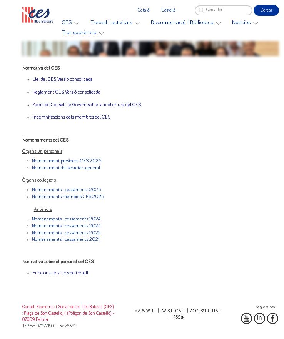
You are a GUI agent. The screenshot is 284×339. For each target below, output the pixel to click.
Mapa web (144, 311)
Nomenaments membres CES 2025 (68, 196)
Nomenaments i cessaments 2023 (66, 226)
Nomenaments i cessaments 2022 (66, 232)
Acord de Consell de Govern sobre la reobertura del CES (87, 104)
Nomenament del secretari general (66, 167)
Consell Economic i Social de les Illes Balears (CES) (68, 307)
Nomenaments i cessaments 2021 (66, 239)
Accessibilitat (205, 311)
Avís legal (172, 311)
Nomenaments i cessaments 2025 (66, 189)
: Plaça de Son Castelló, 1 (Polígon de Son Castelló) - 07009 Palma (68, 316)
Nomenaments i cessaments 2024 (66, 219)
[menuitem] (70, 23)
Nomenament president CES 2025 (67, 161)
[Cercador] (223, 10)
